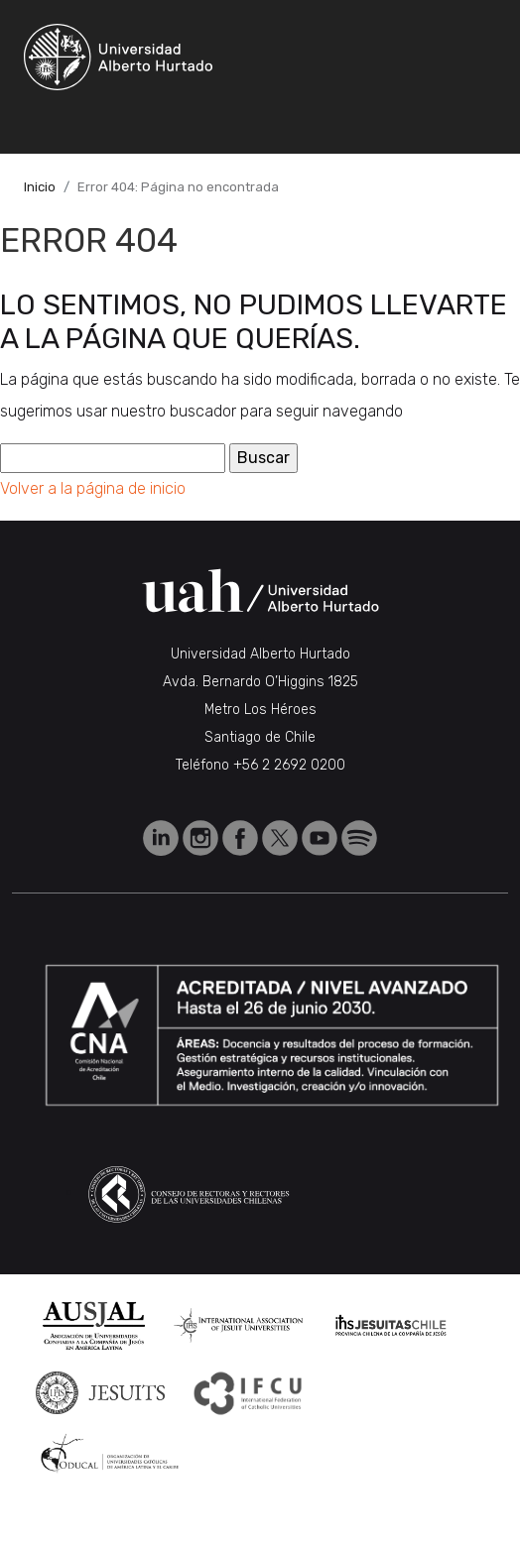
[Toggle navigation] (212, 126)
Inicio (40, 186)
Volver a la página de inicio (93, 488)
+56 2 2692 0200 (289, 765)
